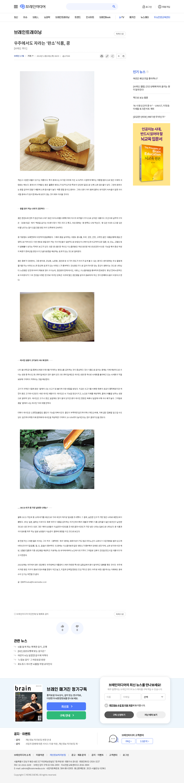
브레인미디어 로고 (32, 6)
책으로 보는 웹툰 (140, 97)
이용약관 (40, 754)
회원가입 (166, 6)
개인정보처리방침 (58, 754)
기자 (29, 55)
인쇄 (101, 56)
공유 (112, 56)
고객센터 (113, 754)
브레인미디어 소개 (22, 754)
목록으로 (120, 33)
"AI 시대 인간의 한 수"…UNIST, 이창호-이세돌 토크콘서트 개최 (151, 107)
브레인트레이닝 (62, 17)
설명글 (147, 72)
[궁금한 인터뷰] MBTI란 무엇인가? (149, 116)
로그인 (149, 6)
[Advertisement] (70, 597)
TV (122, 17)
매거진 (132, 17)
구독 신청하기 (119, 714)
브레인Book (105, 17)
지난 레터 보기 (151, 714)
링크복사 (107, 56)
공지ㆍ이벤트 (97, 754)
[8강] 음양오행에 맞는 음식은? (32, 651)
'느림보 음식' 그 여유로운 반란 (31, 659)
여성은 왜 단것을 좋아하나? (145, 78)
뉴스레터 (145, 17)
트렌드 (78, 17)
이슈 (25, 17)
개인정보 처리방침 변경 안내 (32, 739)
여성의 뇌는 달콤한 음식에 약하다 (33, 655)
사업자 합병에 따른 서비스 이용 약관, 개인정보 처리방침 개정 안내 (47, 743)
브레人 (36, 17)
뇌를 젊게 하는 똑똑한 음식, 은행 (32, 646)
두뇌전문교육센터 (162, 17)
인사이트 (90, 17)
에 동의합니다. (127, 705)
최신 (16, 17)
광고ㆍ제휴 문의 (78, 754)
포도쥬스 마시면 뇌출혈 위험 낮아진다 (35, 663)
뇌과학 (47, 17)
